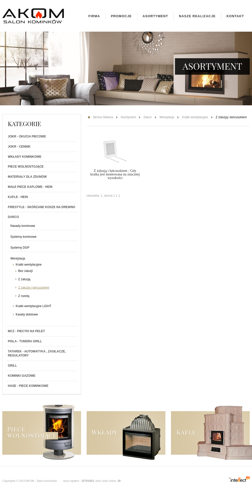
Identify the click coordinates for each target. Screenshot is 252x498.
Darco (13, 217)
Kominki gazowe (21, 375)
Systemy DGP (19, 247)
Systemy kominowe (23, 236)
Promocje (121, 16)
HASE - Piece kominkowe (28, 386)
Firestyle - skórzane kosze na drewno (41, 207)
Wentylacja (17, 258)
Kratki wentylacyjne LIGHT (33, 306)
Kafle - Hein (18, 197)
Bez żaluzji (25, 271)
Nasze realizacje (197, 16)
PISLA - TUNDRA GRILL (25, 341)
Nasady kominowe (22, 226)
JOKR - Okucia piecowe (27, 136)
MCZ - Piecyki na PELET (26, 331)
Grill (12, 365)
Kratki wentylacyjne (29, 264)
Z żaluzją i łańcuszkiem (33, 287)
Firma (94, 16)
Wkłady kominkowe (24, 156)
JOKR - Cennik (19, 146)
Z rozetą (23, 296)
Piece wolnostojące (26, 166)
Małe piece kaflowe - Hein (30, 187)
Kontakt (235, 16)
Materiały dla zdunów (27, 176)
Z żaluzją (24, 279)
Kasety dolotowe (27, 314)
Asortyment (155, 16)
